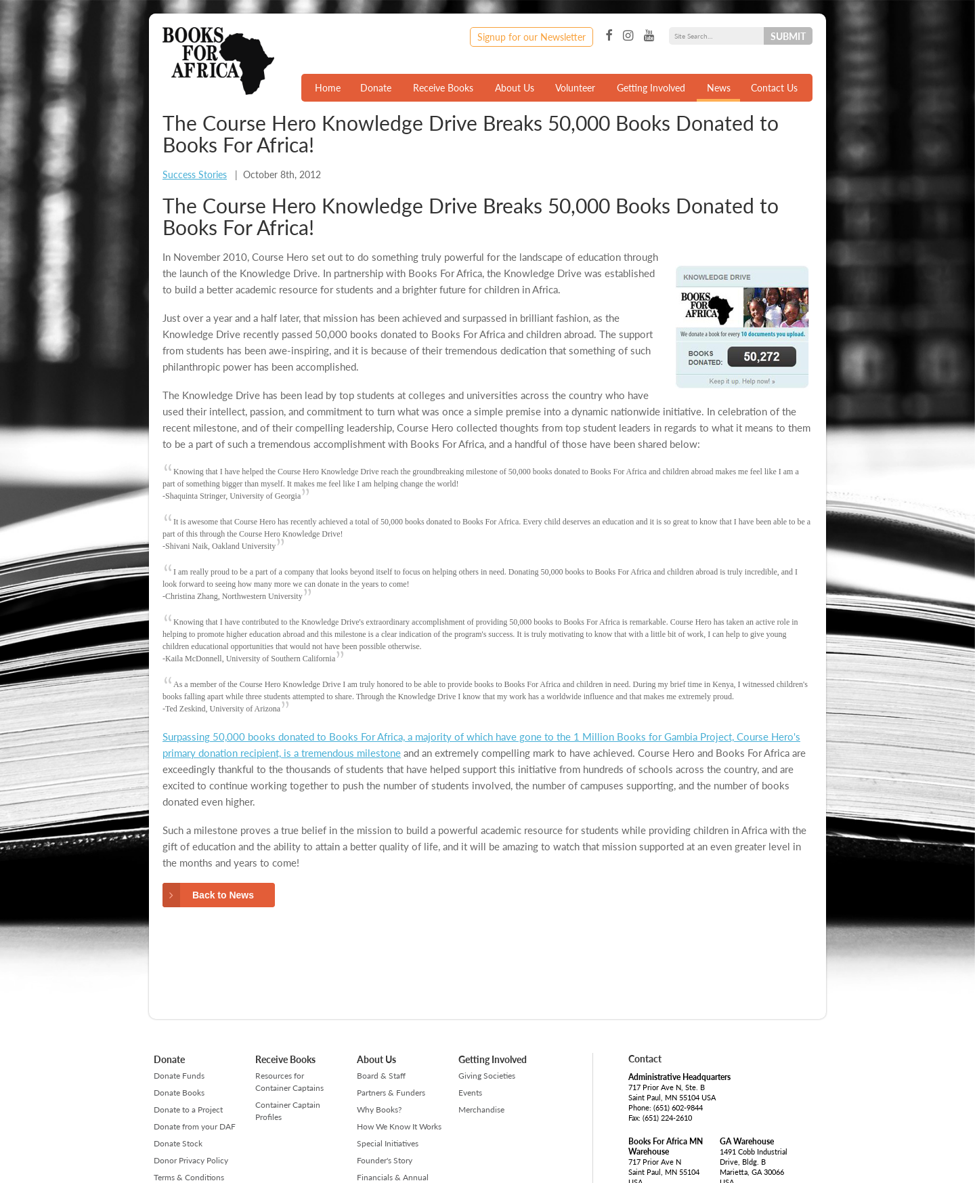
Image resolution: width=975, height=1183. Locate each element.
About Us (514, 87)
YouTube (648, 36)
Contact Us (774, 87)
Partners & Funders (391, 1092)
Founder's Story (384, 1160)
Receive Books (443, 87)
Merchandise (481, 1109)
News (719, 87)
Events (470, 1092)
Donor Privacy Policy (191, 1160)
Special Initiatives (387, 1143)
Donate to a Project (188, 1109)
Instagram (628, 36)
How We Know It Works (399, 1126)
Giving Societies (486, 1075)
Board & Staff (381, 1075)
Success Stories (194, 174)
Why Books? (379, 1109)
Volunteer (575, 87)
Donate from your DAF (195, 1126)
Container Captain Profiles (287, 1111)
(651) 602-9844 (678, 1107)
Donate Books (179, 1092)
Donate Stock (178, 1143)
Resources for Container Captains (289, 1082)
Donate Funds (179, 1075)
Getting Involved (651, 87)
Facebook (609, 36)
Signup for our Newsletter (531, 36)
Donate (375, 87)
